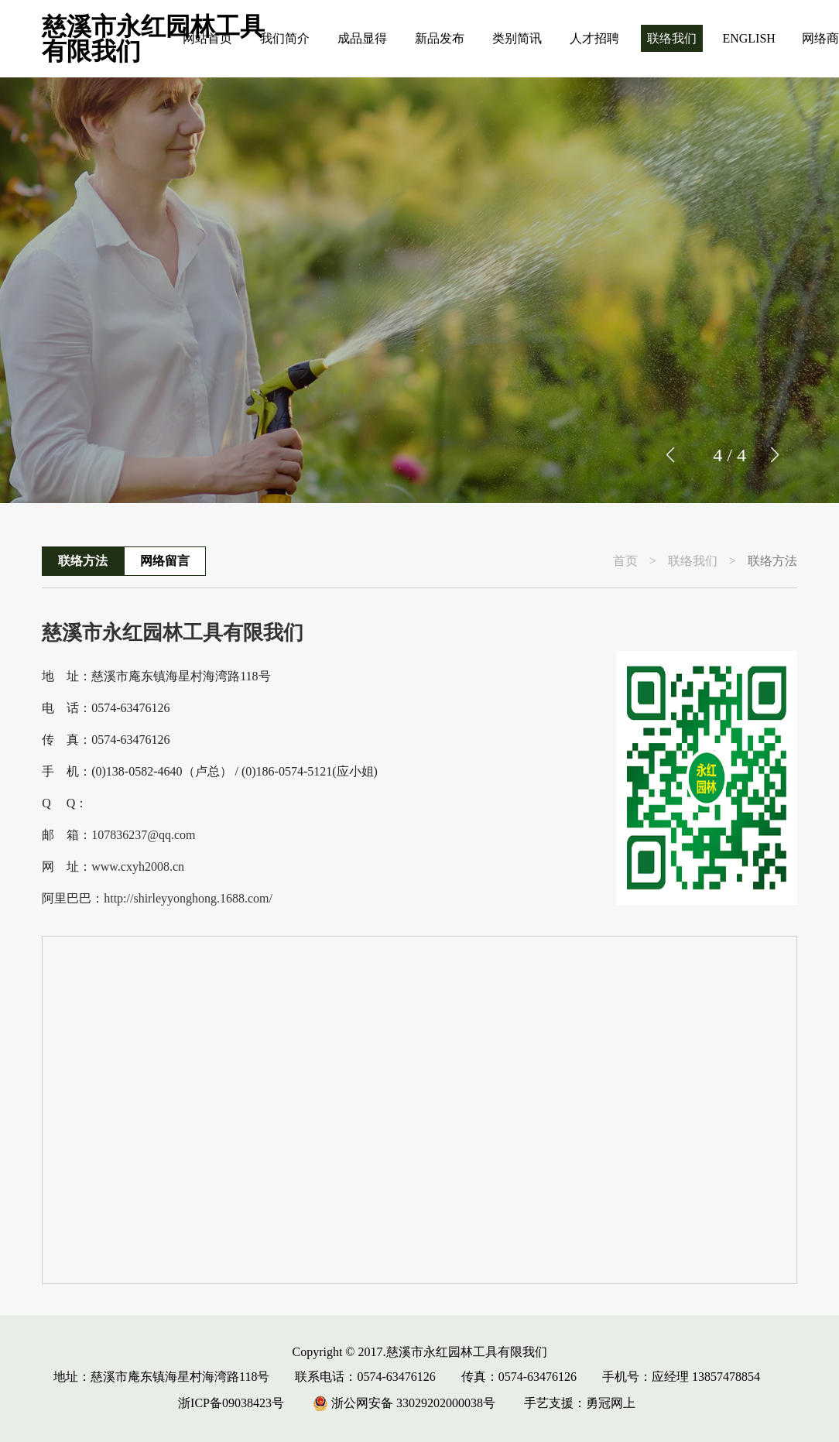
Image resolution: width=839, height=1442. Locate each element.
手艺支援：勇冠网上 (579, 1402)
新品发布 (439, 38)
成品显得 (362, 38)
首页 (625, 561)
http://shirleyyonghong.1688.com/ (188, 898)
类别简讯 (517, 38)
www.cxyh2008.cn (137, 867)
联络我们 (672, 38)
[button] (774, 455)
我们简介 (285, 38)
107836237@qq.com (143, 835)
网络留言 (165, 560)
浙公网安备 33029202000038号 (404, 1402)
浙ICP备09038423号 (231, 1402)
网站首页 (207, 38)
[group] (419, 290)
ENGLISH (748, 38)
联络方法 (83, 560)
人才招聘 (594, 38)
